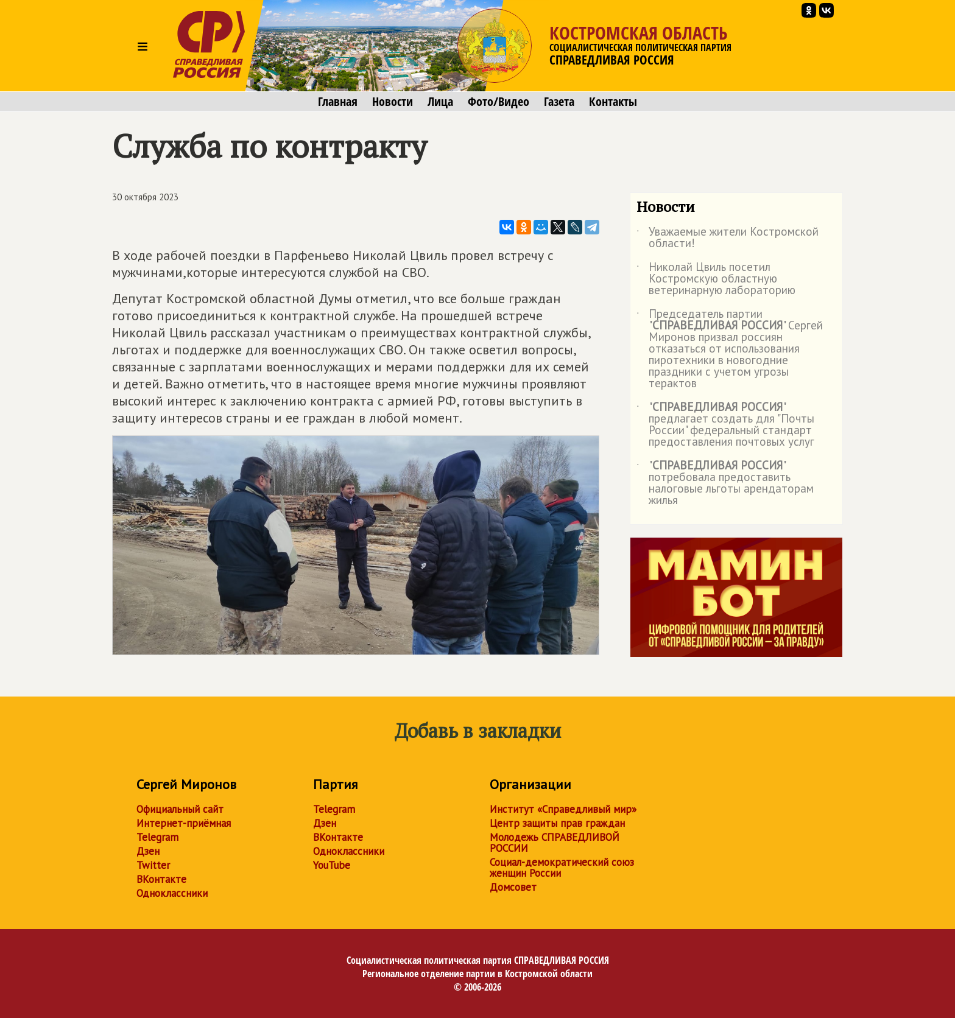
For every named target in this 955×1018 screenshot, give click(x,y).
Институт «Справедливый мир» (563, 809)
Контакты (613, 101)
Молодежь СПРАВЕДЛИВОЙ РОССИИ (554, 843)
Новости (392, 101)
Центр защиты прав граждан (557, 823)
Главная (338, 101)
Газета (559, 101)
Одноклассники (172, 893)
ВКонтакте (161, 879)
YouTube (331, 865)
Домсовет (513, 887)
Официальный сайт (180, 809)
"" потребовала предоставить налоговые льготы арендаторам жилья (725, 483)
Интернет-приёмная (183, 823)
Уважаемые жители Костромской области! (727, 238)
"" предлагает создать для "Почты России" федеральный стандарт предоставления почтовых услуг (725, 425)
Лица (440, 101)
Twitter (153, 865)
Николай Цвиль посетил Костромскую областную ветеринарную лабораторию (715, 279)
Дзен (148, 851)
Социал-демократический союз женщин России (562, 868)
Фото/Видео (498, 101)
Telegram (157, 837)
